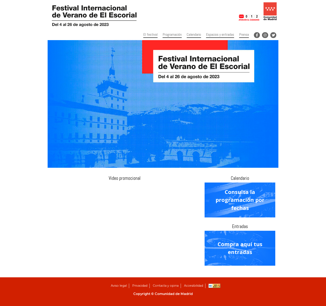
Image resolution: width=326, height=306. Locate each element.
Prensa (244, 34)
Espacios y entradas (220, 34)
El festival (150, 34)
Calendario (194, 34)
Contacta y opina (166, 285)
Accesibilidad (193, 285)
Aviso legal (119, 285)
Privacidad (139, 285)
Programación (172, 34)
